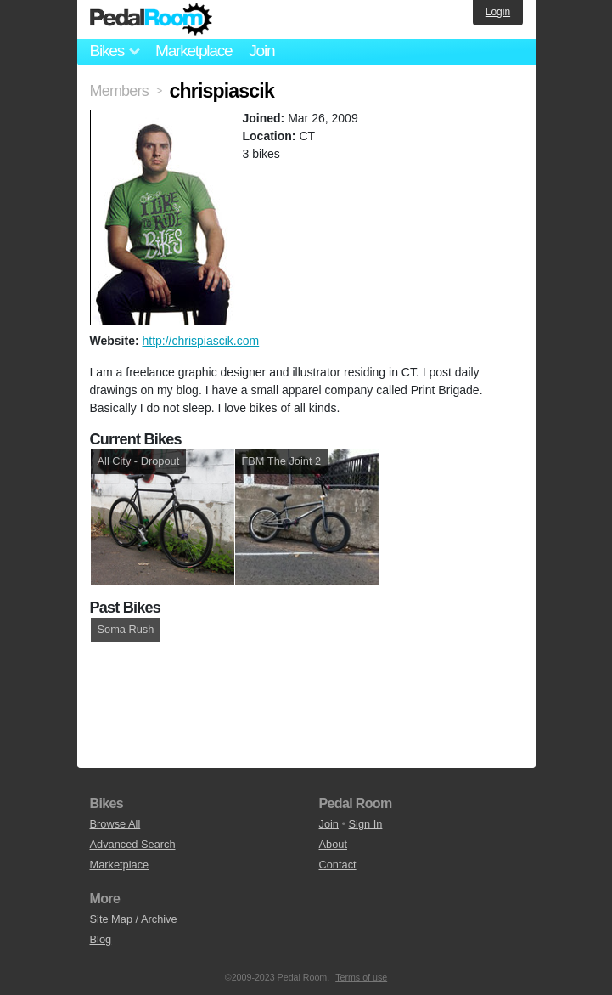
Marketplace (193, 50)
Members (119, 90)
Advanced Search (133, 844)
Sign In (366, 823)
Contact (338, 864)
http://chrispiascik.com (200, 341)
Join (261, 50)
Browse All (115, 823)
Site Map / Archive (133, 919)
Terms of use (361, 977)
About (333, 844)
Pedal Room (151, 20)
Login (498, 12)
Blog (101, 939)
